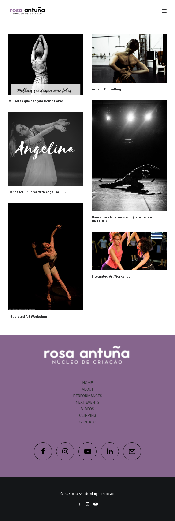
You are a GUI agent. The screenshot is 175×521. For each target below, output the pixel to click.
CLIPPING (87, 415)
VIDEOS (87, 409)
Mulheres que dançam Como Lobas (36, 101)
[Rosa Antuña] (27, 11)
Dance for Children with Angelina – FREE (39, 192)
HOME (87, 383)
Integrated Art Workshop (27, 316)
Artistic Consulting (106, 89)
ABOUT (87, 389)
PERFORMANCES (87, 396)
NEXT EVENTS (87, 402)
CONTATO (87, 422)
